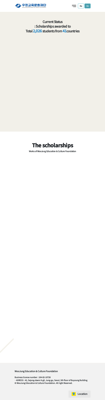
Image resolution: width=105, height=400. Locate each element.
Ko (81, 6)
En (88, 6)
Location (82, 394)
